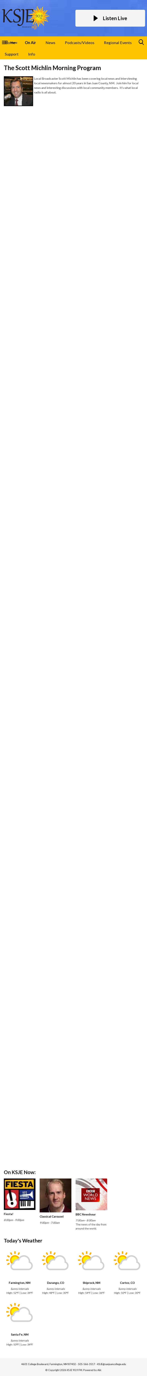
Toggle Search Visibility (141, 43)
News (50, 42)
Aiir (99, 1370)
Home (10, 42)
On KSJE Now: (20, 1172)
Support (12, 54)
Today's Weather (23, 1240)
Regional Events (118, 42)
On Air (30, 42)
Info (31, 54)
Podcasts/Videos (79, 42)
